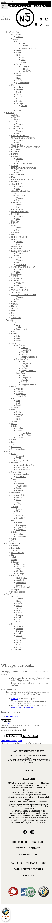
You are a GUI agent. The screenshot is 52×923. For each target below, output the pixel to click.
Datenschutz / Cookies (29, 869)
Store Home (16, 708)
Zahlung (16, 863)
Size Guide (38, 842)
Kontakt (35, 848)
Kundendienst (28, 854)
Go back (14, 698)
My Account (27, 708)
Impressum (28, 875)
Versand (31, 863)
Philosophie (20, 842)
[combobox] (14, 1)
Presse (20, 848)
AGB (43, 863)
